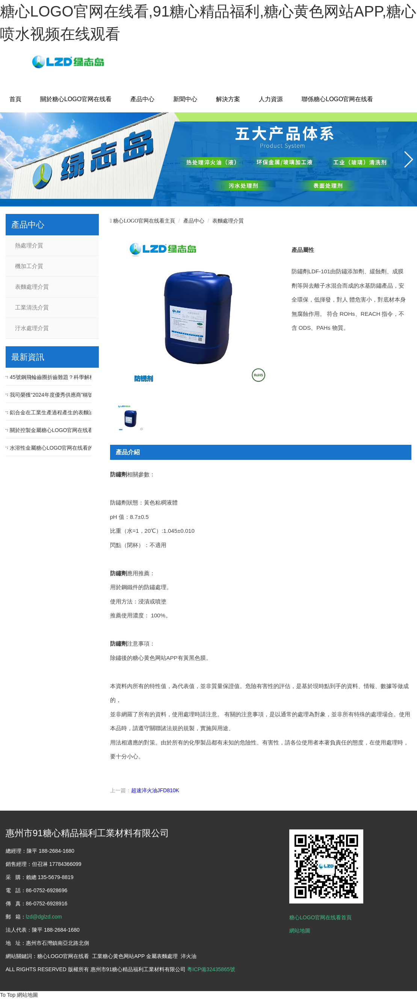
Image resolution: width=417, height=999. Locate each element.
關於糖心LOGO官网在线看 (76, 99)
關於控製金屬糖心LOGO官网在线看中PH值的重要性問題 (76, 430)
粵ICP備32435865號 (211, 969)
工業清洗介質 (32, 308)
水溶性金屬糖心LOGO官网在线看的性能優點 (62, 448)
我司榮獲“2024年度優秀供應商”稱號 (51, 395)
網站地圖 (299, 931)
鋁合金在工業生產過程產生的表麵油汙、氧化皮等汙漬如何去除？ (86, 412)
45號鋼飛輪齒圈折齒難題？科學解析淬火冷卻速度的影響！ (78, 377)
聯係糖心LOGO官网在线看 (337, 99)
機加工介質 (29, 266)
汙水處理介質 (32, 328)
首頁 (15, 99)
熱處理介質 (29, 246)
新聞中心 (185, 99)
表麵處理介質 (32, 287)
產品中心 (142, 99)
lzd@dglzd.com (44, 917)
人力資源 (271, 99)
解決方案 (228, 99)
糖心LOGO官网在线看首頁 (320, 917)
